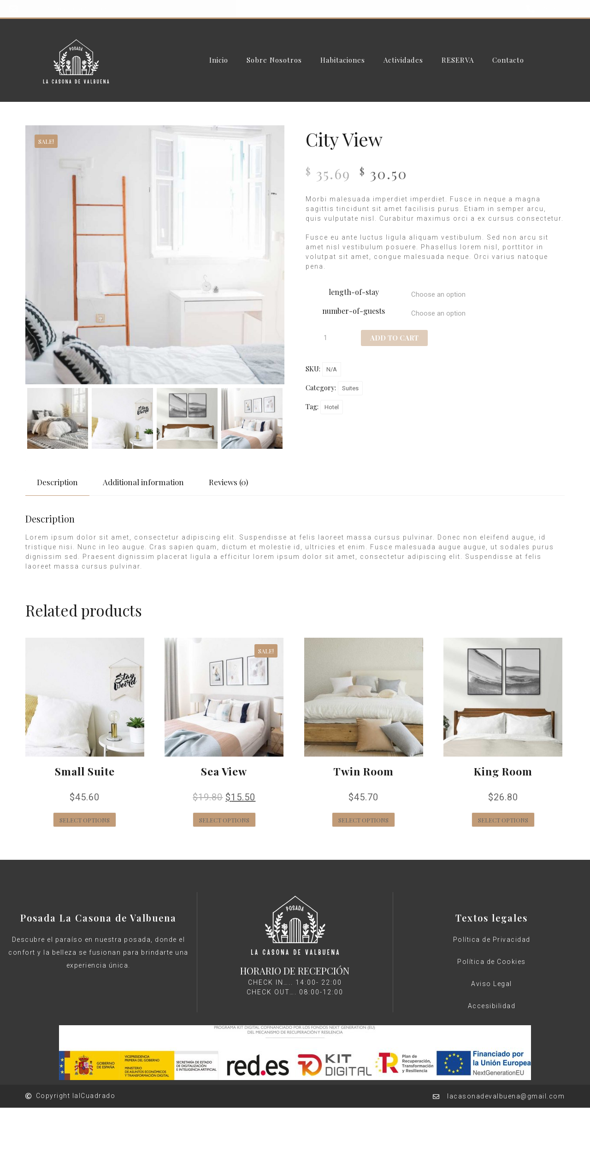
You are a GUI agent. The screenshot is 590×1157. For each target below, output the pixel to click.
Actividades (403, 60)
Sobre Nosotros (274, 60)
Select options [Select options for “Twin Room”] (363, 820)
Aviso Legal (491, 983)
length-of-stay (354, 292)
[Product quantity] (329, 338)
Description (57, 482)
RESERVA (458, 60)
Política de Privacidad (492, 939)
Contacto (508, 60)
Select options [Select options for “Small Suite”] (84, 820)
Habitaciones (342, 60)
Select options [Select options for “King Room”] (503, 820)
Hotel (331, 407)
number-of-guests (353, 311)
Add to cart (394, 337)
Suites (350, 388)
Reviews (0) (228, 482)
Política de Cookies (491, 961)
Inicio (218, 60)
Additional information (143, 482)
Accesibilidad (492, 1006)
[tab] (57, 482)
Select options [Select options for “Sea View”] (224, 820)
